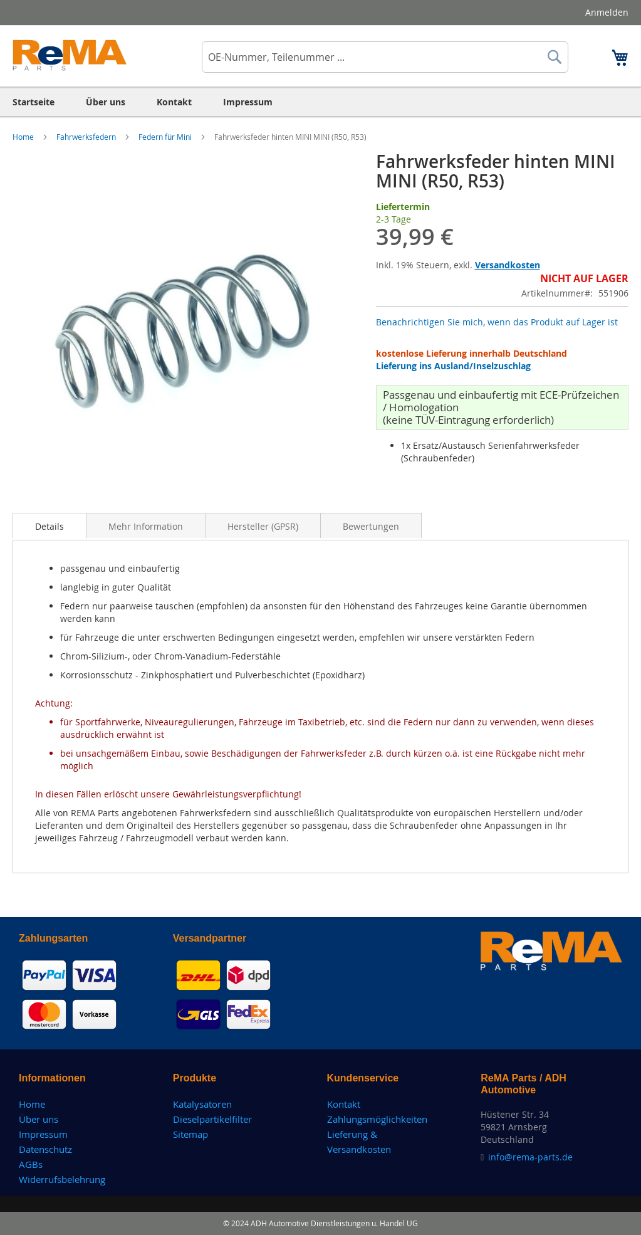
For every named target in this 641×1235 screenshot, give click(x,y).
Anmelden (606, 12)
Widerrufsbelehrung (62, 1179)
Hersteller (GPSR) (262, 526)
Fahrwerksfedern (87, 137)
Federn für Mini (166, 137)
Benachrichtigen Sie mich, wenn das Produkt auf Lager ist (497, 322)
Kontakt (343, 1104)
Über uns (38, 1119)
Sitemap (190, 1134)
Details (49, 526)
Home (24, 137)
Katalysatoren (202, 1104)
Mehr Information (145, 526)
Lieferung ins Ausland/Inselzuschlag (453, 366)
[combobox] (385, 57)
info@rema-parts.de (530, 1157)
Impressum (43, 1134)
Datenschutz (45, 1149)
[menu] (320, 102)
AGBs (31, 1164)
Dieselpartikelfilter (212, 1119)
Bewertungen (371, 526)
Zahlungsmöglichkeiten (377, 1119)
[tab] (49, 525)
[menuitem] (33, 102)
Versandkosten (507, 265)
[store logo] (70, 55)
